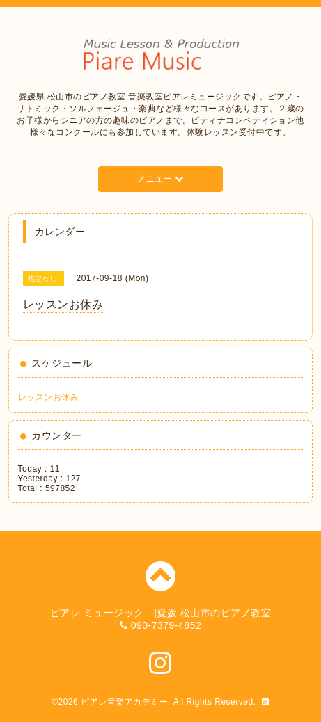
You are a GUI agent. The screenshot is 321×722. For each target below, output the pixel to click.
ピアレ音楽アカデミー (124, 702)
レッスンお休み (48, 397)
